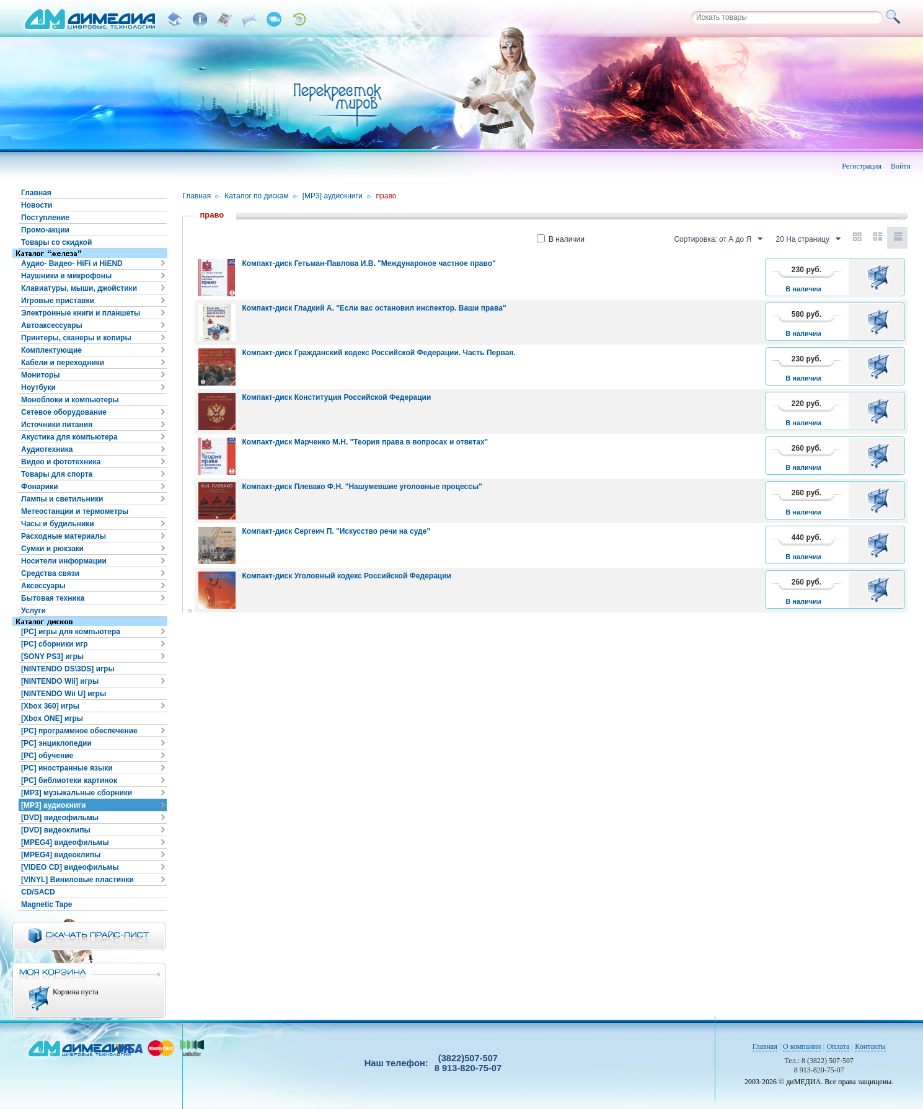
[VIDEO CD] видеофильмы (70, 867)
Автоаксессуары (51, 325)
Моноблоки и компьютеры (70, 399)
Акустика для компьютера (69, 437)
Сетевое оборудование (64, 412)
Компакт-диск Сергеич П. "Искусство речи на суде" (336, 531)
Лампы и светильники (62, 499)
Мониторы (40, 375)
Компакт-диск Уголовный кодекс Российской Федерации (346, 576)
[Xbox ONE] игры (52, 718)
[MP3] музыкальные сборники (76, 793)
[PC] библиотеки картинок (69, 780)
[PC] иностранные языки (67, 768)
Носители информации (64, 561)
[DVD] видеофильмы (60, 817)
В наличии (561, 239)
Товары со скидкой (56, 242)
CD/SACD (38, 892)
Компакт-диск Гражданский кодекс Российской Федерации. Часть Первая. (378, 352)
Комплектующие (51, 350)
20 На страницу (808, 239)
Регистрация (861, 166)
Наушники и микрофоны (66, 276)
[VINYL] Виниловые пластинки (77, 879)
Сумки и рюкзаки (52, 548)
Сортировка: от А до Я (718, 239)
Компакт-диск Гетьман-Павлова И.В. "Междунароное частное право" (368, 263)
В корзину (880, 277)
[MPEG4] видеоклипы (60, 855)
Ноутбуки (38, 387)
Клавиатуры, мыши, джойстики (79, 288)
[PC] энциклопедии (56, 743)
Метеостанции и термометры (74, 511)
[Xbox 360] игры (50, 706)
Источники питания (56, 424)
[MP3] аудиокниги (53, 805)
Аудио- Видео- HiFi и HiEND (72, 263)
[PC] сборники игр (54, 644)
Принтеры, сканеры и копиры (76, 338)
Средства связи (50, 573)
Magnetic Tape (46, 904)
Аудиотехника (47, 449)
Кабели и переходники (62, 362)
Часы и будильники (57, 523)
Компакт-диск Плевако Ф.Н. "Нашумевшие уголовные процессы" (362, 486)
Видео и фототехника (60, 461)
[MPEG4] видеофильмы (65, 842)
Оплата (837, 1046)
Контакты (870, 1046)
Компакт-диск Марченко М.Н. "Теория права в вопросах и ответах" (365, 442)
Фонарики (39, 486)
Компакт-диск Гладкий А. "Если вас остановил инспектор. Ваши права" (374, 308)
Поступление (45, 217)
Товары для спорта (56, 474)
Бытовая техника (53, 598)
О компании (802, 1046)
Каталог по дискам (256, 196)
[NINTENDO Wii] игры (60, 681)
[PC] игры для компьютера (70, 631)
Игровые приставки (57, 300)
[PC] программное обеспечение (79, 731)
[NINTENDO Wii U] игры (63, 693)
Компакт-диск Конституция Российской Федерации (336, 397)
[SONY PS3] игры (52, 656)
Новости (36, 205)
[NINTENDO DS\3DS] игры (68, 669)
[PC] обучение (47, 755)
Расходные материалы (63, 536)
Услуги (33, 610)
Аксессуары (43, 585)
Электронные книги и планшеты (80, 313)
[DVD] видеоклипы (56, 830)
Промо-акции (45, 230)
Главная (36, 192)
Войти (901, 166)
